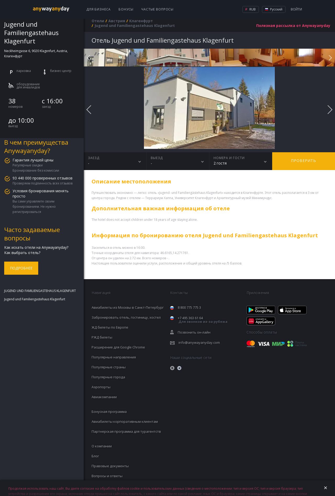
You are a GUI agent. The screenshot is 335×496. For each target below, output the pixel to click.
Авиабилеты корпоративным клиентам (125, 421)
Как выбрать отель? (22, 252)
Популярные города (108, 377)
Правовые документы (110, 466)
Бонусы (126, 9)
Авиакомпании (104, 396)
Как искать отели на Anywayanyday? (36, 247)
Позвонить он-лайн (194, 332)
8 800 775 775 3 (189, 307)
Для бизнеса (98, 9)
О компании (102, 446)
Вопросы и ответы (107, 476)
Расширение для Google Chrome (118, 347)
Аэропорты (101, 387)
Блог (95, 456)
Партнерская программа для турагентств (126, 431)
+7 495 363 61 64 (202, 319)
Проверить (303, 160)
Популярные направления (114, 357)
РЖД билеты (102, 337)
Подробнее (21, 268)
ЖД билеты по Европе (110, 327)
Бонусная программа (109, 411)
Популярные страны (109, 367)
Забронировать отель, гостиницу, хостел (126, 317)
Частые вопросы (157, 9)
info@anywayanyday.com (199, 342)
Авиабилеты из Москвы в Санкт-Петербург (128, 307)
